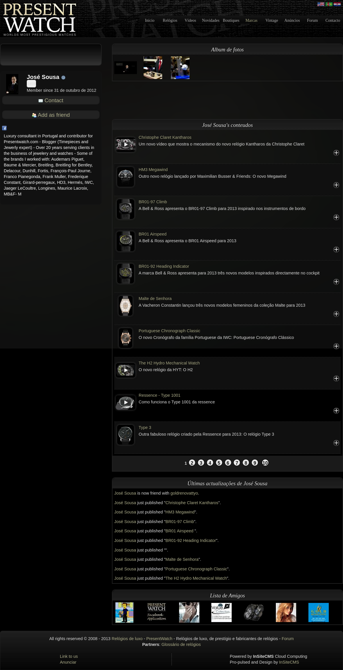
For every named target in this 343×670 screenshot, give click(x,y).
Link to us (69, 656)
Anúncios (292, 20)
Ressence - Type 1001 (160, 395)
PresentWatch (159, 638)
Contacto (333, 20)
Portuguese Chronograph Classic (169, 330)
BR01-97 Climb (153, 202)
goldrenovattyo (184, 493)
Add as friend (54, 115)
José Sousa (125, 493)
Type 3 (145, 427)
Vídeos (190, 20)
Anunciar (68, 662)
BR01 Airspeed (153, 234)
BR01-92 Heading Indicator (164, 266)
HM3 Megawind (153, 169)
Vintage (271, 20)
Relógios (170, 20)
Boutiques (231, 20)
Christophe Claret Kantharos (165, 137)
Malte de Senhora (155, 298)
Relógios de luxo (127, 638)
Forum (312, 20)
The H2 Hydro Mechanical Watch (169, 363)
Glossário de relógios (181, 644)
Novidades (210, 20)
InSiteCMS (289, 662)
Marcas (251, 20)
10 (265, 463)
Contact (53, 100)
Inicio (150, 20)
